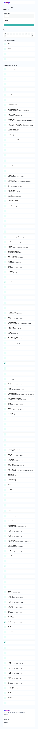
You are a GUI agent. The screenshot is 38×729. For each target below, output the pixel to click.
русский (6, 714)
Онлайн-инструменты (6, 7)
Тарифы (5, 724)
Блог (5, 718)
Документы (6, 722)
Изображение (7, 13)
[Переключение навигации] (32, 3)
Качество (6, 20)
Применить (19, 25)
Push (5, 721)
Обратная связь (7, 719)
